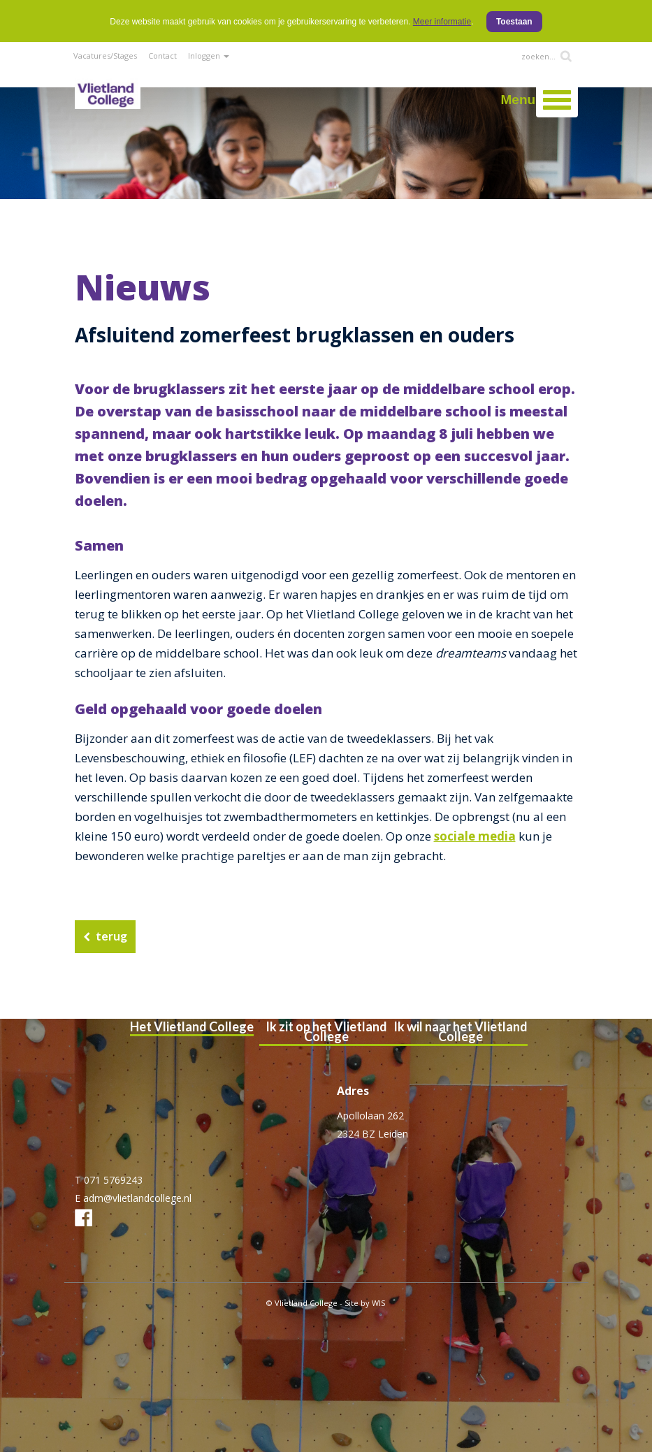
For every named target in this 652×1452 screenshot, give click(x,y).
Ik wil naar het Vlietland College (460, 1031)
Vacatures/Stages (105, 55)
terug (111, 936)
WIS (378, 1303)
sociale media (475, 836)
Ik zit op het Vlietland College (326, 1031)
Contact (162, 55)
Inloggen (208, 55)
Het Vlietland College (192, 1026)
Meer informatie (442, 22)
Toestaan (514, 22)
